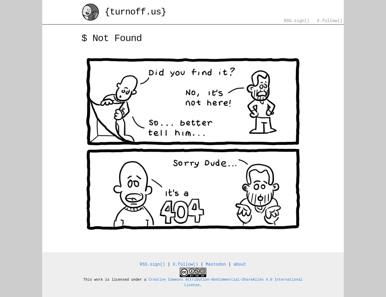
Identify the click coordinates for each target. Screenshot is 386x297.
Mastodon (216, 264)
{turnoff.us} (123, 13)
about (239, 264)
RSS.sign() (296, 21)
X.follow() (329, 21)
